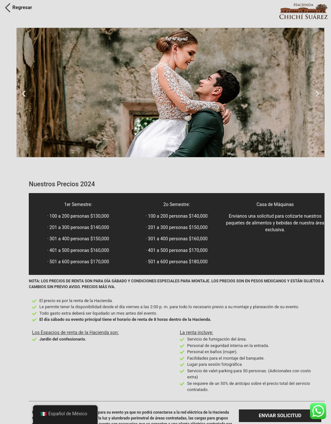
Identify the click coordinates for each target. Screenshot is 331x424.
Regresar (22, 7)
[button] (24, 94)
